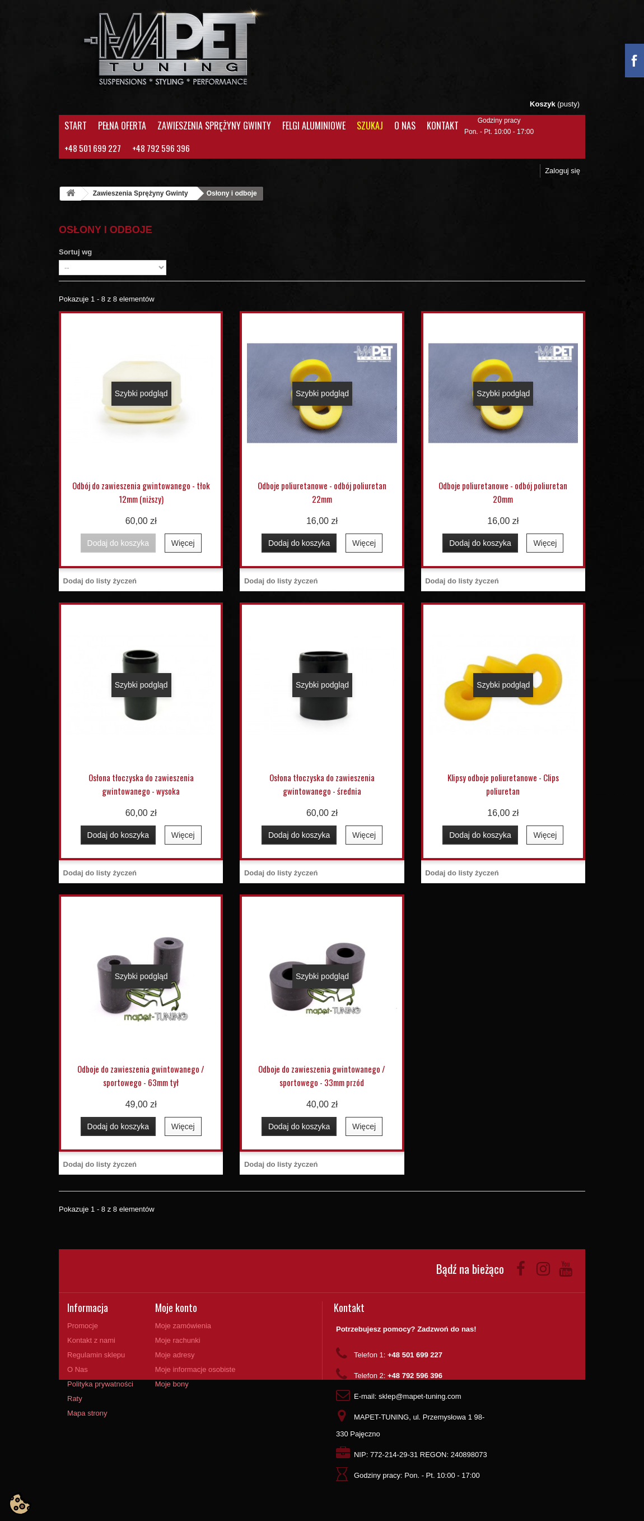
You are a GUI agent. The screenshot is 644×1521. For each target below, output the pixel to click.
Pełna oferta (122, 125)
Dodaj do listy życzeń (100, 581)
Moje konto (176, 1307)
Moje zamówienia (183, 1325)
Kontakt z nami (91, 1340)
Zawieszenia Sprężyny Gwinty (214, 125)
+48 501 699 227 (92, 148)
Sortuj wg (75, 252)
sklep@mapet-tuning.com (420, 1396)
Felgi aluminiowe (314, 125)
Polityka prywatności (100, 1384)
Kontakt (443, 125)
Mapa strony (87, 1413)
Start (75, 125)
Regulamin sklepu (96, 1355)
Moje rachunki (177, 1340)
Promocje (82, 1325)
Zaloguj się (562, 170)
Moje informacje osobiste (195, 1369)
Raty (74, 1398)
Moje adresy (175, 1355)
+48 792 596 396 (161, 148)
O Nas (405, 125)
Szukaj (370, 125)
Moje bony (172, 1384)
